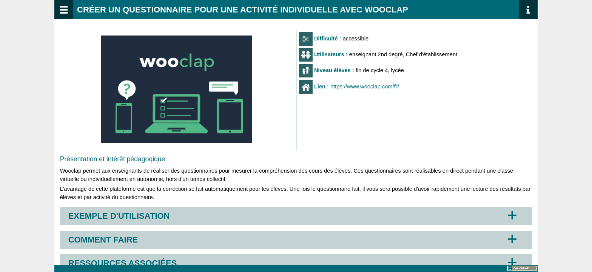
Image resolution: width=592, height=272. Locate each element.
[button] (176, 89)
